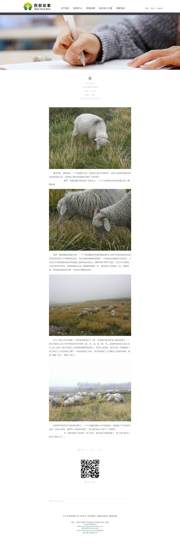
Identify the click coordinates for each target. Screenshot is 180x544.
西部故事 (90, 8)
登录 (152, 8)
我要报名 (120, 8)
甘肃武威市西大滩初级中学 (90, 99)
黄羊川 (83, 516)
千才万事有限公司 (71, 516)
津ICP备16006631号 (90, 533)
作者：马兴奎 (90, 91)
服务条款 (113, 516)
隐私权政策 (103, 516)
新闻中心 (77, 8)
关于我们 (65, 8)
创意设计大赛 (105, 8)
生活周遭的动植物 (90, 87)
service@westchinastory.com (92, 526)
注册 (146, 8)
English (159, 8)
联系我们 (92, 516)
